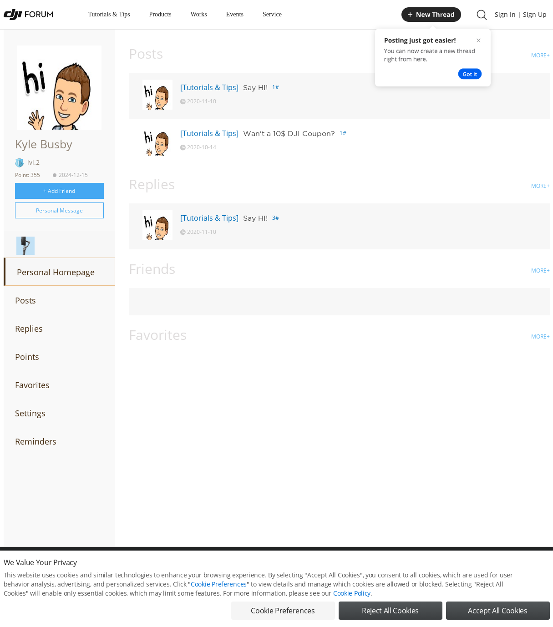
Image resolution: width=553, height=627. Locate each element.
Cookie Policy (351, 599)
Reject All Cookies (390, 617)
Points (27, 356)
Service (272, 14)
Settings (30, 413)
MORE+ (540, 55)
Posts (25, 300)
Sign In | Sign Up (521, 14)
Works (199, 14)
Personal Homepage (56, 272)
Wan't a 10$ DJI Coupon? (289, 133)
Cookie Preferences (219, 590)
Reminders (35, 441)
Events (235, 14)
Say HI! (255, 87)
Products (160, 14)
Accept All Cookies (497, 617)
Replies (29, 328)
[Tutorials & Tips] (209, 87)
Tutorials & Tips (109, 14)
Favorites (32, 384)
